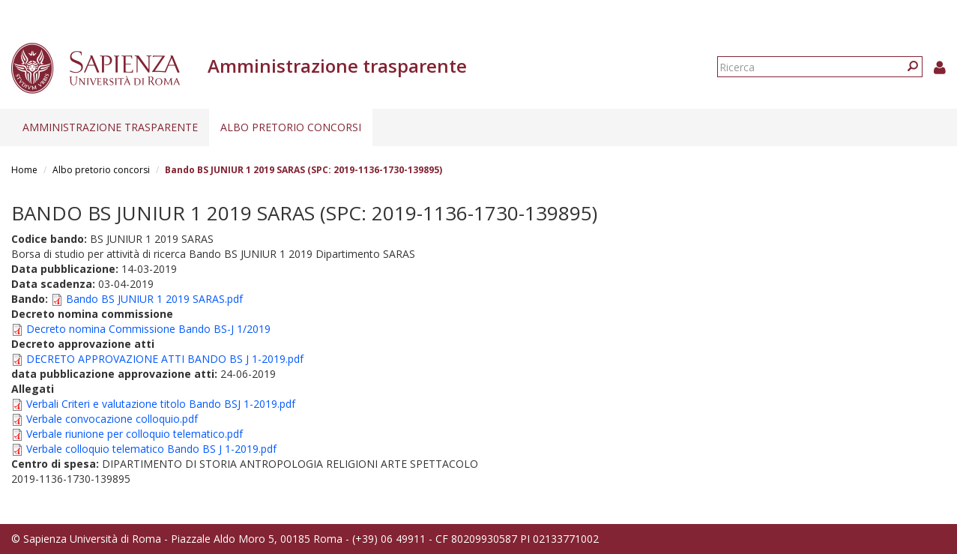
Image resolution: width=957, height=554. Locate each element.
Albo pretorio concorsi (290, 127)
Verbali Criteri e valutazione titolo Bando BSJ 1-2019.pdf (160, 404)
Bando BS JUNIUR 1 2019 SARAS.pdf (154, 299)
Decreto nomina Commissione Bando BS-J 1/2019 (148, 329)
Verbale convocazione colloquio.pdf (112, 419)
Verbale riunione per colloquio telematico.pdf (134, 434)
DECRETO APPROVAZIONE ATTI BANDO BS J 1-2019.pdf (165, 359)
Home (24, 169)
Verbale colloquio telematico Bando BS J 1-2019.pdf (151, 449)
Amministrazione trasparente (110, 127)
